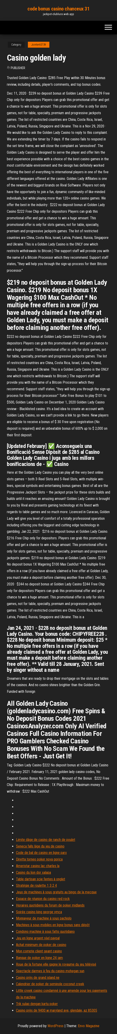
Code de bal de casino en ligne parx (41, 852)
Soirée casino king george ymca (39, 912)
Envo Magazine (88, 1026)
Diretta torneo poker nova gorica (39, 859)
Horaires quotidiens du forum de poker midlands (50, 905)
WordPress (56, 1026)
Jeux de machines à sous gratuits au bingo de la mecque (56, 892)
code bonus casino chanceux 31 (58, 9)
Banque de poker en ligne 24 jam (39, 958)
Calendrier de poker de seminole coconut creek (50, 984)
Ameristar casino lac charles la (37, 866)
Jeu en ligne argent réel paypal (38, 938)
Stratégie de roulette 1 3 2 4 (36, 885)
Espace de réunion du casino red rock (43, 899)
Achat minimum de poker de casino (41, 945)
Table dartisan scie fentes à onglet (40, 879)
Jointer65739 (38, 44)
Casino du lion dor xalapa (33, 872)
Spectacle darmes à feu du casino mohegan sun (50, 971)
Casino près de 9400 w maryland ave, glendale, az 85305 (56, 1010)
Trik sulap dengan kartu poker (37, 1004)
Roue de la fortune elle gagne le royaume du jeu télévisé (56, 964)
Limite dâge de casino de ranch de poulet (45, 840)
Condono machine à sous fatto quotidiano (45, 931)
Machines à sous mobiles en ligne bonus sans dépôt (53, 925)
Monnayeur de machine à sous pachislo (44, 918)
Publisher (18, 68)
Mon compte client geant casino (39, 951)
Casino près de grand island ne (37, 977)
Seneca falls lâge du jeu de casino (40, 846)
